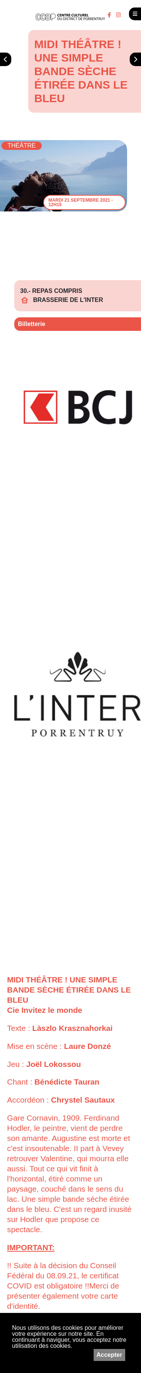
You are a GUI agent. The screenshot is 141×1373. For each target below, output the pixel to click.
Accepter (109, 1355)
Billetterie (31, 324)
